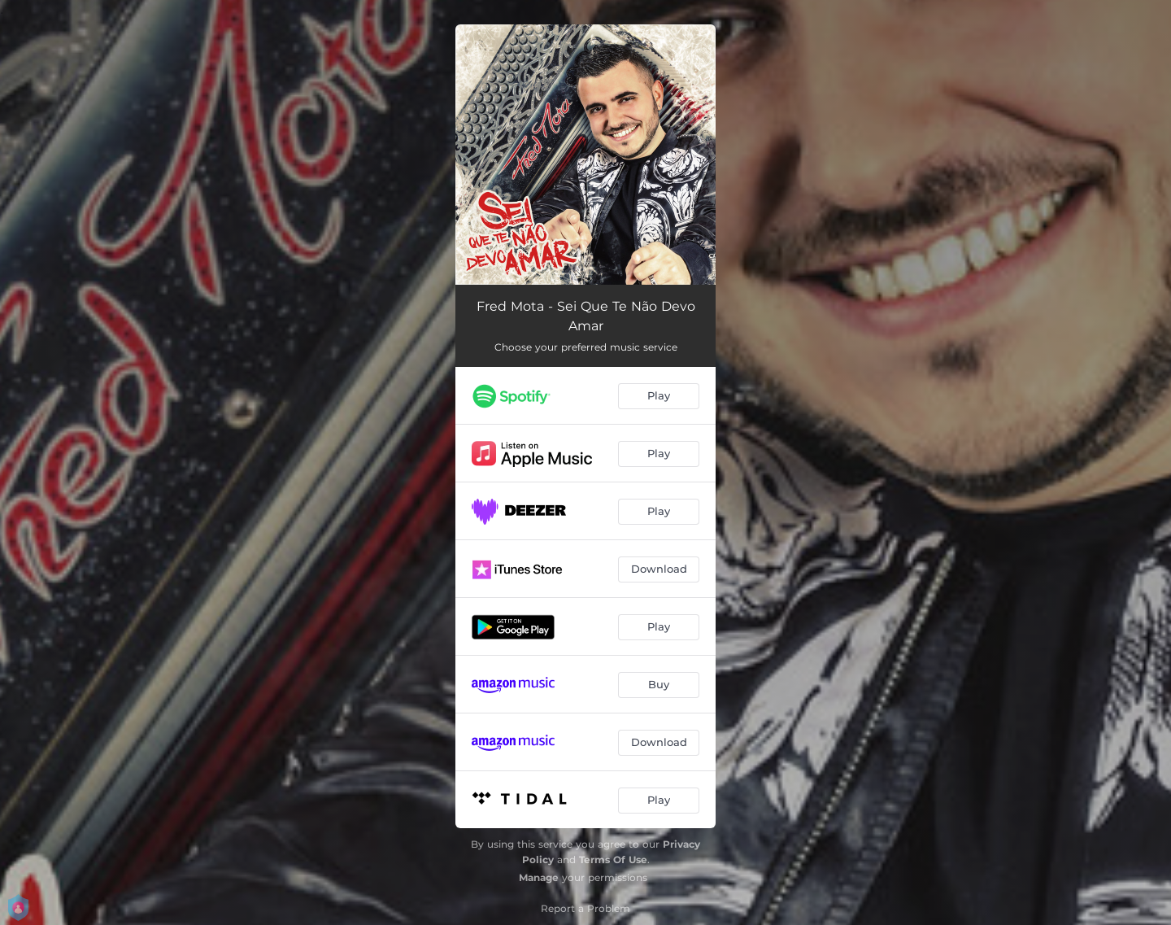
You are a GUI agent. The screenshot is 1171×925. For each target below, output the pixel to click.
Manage (539, 877)
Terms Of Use (613, 859)
